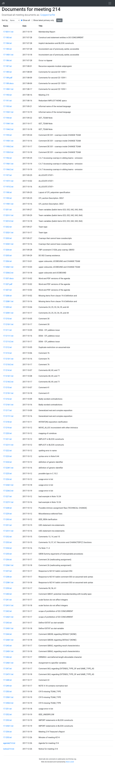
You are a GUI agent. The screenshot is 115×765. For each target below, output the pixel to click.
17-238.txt (7, 577)
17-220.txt (7, 433)
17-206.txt (7, 261)
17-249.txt (7, 686)
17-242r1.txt (8, 617)
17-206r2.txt (8, 273)
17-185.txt (7, 49)
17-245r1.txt (8, 651)
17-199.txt (7, 198)
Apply (59, 20)
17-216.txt (7, 399)
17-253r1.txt (8, 726)
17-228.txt (7, 508)
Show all (26, 20)
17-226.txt (7, 479)
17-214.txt (7, 370)
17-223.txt (7, 456)
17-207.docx (8, 278)
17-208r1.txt (8, 301)
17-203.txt (7, 238)
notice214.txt (8, 749)
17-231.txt (7, 525)
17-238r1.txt (8, 582)
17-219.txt (7, 428)
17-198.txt (7, 192)
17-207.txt (7, 290)
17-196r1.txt (8, 164)
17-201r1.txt (8, 215)
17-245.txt (7, 646)
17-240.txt (7, 594)
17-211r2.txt (8, 341)
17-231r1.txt (8, 531)
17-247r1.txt (8, 674)
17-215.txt (7, 387)
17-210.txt (7, 319)
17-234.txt (7, 548)
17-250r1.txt (8, 697)
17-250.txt (7, 691)
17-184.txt (7, 43)
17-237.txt (7, 571)
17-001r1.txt (8, 32)
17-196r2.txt (8, 169)
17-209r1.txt (8, 313)
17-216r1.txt (8, 405)
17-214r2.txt (8, 382)
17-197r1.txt (8, 181)
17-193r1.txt (8, 112)
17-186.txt (7, 60)
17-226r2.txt (8, 491)
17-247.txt (7, 668)
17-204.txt (7, 250)
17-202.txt (7, 227)
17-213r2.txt (8, 364)
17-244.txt (7, 634)
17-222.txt (7, 450)
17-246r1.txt (8, 663)
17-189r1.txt (8, 89)
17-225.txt (7, 473)
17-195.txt (7, 135)
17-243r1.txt (8, 628)
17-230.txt (7, 519)
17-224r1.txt (8, 468)
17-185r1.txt (8, 55)
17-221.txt (7, 439)
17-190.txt (7, 95)
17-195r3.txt (8, 152)
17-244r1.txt (8, 640)
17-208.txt (7, 296)
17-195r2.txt (8, 146)
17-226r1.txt (8, 485)
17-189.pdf (7, 78)
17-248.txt (7, 680)
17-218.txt (7, 422)
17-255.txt (7, 737)
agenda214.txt (9, 743)
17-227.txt (7, 496)
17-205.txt (7, 255)
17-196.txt (7, 158)
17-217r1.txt (8, 416)
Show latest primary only (43, 20)
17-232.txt (7, 537)
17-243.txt (7, 623)
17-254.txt (7, 732)
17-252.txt (7, 714)
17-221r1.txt (8, 445)
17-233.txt (7, 542)
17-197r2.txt (8, 187)
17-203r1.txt (8, 244)
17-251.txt (7, 709)
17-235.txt (7, 554)
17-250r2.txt (8, 703)
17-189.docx (8, 83)
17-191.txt (7, 101)
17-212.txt (7, 347)
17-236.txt (7, 559)
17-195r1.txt (8, 141)
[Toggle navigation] (110, 3)
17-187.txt (7, 66)
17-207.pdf (7, 284)
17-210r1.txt (8, 324)
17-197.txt (7, 175)
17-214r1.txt (8, 376)
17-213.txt (7, 353)
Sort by (5, 20)
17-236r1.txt (8, 565)
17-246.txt (7, 657)
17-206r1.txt (8, 267)
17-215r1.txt (8, 393)
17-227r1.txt (8, 502)
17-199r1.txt (8, 204)
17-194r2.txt (8, 129)
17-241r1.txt (8, 605)
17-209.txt (7, 307)
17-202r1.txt (8, 232)
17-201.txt (7, 210)
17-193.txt (7, 106)
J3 (3, 3)
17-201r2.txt (8, 221)
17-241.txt (7, 600)
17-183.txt (7, 37)
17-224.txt (7, 462)
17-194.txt (7, 118)
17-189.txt (7, 72)
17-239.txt (7, 588)
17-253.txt (7, 720)
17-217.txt (7, 410)
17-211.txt (7, 330)
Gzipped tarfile (47, 14)
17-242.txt (7, 611)
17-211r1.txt (8, 336)
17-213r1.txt (8, 359)
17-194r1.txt (8, 123)
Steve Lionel (70, 762)
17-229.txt (7, 514)
